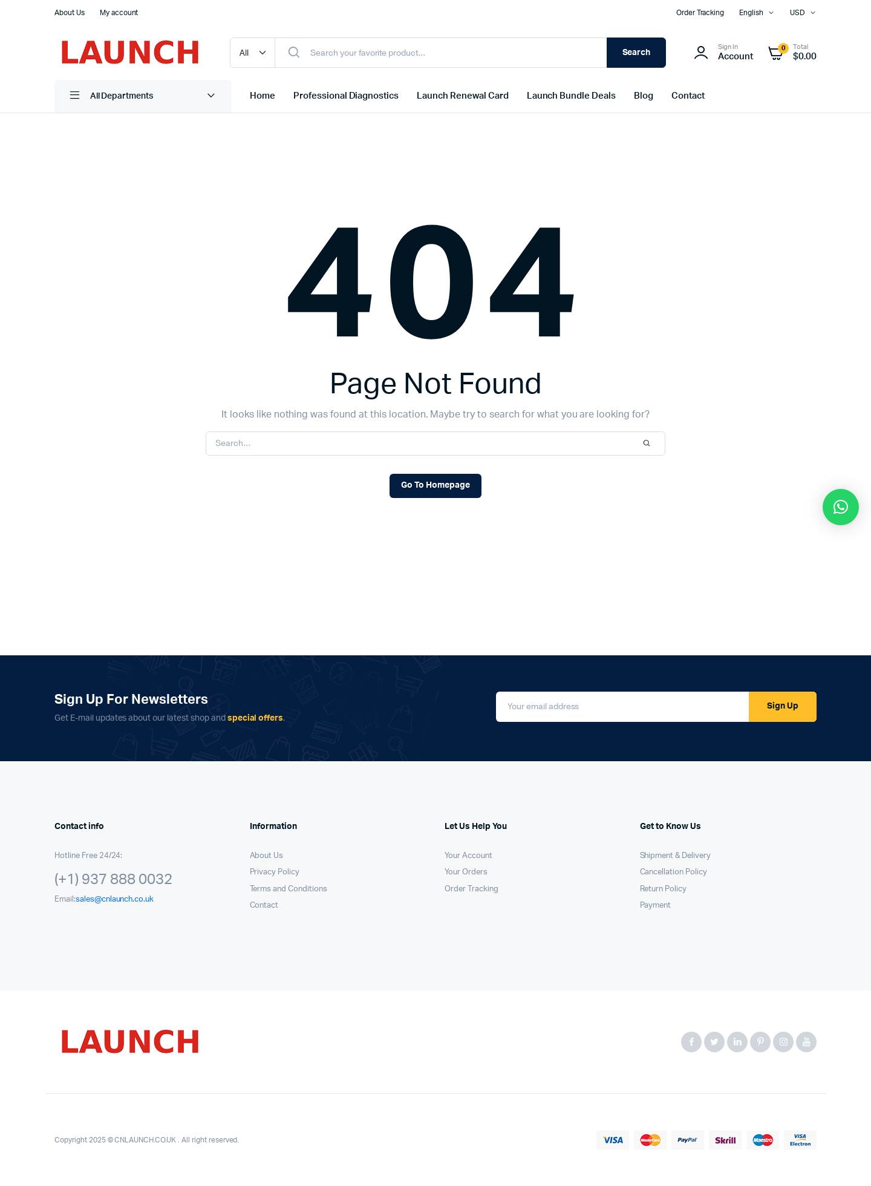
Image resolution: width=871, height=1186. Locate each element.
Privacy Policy (275, 872)
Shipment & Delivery (675, 856)
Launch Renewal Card (462, 95)
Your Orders (466, 872)
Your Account (468, 856)
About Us (69, 12)
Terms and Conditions (288, 889)
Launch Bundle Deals (571, 95)
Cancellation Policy (673, 872)
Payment (655, 905)
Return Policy (663, 889)
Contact (688, 95)
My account (119, 12)
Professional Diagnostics (346, 95)
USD (797, 12)
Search (636, 52)
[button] (841, 507)
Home (262, 95)
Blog (643, 95)
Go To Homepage (435, 485)
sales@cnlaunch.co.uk (115, 899)
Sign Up (782, 706)
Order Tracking (700, 12)
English (751, 12)
